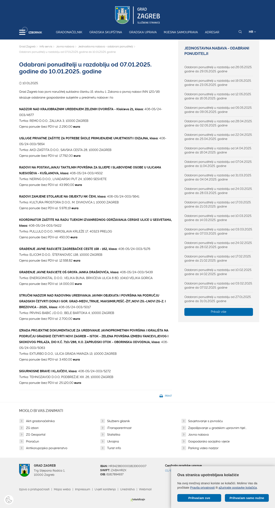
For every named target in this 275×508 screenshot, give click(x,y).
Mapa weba (62, 489)
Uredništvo (127, 489)
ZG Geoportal (35, 434)
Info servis (45, 46)
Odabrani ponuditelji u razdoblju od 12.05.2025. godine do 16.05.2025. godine (218, 96)
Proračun (32, 441)
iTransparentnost (119, 428)
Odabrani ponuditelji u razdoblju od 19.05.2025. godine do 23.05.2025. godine (218, 83)
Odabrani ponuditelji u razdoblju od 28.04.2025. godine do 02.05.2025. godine (218, 123)
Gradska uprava (143, 32)
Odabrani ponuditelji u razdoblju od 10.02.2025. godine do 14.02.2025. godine (218, 272)
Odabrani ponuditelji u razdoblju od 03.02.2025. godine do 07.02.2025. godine (218, 285)
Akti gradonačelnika (40, 421)
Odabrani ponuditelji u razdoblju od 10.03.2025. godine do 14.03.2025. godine (218, 218)
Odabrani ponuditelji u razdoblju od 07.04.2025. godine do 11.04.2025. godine (218, 164)
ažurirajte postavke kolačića (237, 487)
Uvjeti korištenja (105, 489)
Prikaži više (218, 312)
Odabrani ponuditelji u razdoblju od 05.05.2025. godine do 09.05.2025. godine (218, 110)
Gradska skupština (105, 32)
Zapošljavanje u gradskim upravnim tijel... (217, 428)
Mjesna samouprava (181, 32)
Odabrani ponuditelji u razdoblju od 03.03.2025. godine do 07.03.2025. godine (218, 231)
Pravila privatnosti (202, 487)
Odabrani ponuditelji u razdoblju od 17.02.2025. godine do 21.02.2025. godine (217, 258)
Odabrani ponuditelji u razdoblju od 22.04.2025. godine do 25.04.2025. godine (218, 137)
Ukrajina (113, 441)
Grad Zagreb (27, 46)
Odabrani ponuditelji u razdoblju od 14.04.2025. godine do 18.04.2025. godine (218, 150)
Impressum (82, 489)
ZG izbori (32, 428)
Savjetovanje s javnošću (205, 421)
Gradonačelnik (69, 32)
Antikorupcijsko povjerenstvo (46, 448)
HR (252, 32)
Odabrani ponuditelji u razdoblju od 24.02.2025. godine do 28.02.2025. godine (218, 245)
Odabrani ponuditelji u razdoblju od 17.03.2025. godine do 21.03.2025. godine (217, 204)
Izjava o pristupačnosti (34, 489)
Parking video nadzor (203, 448)
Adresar (212, 32)
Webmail (145, 489)
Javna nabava (65, 46)
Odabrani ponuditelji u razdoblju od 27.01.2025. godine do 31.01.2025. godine (217, 299)
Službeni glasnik (118, 421)
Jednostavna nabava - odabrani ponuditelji (105, 46)
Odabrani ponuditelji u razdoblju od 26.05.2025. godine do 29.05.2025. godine (218, 69)
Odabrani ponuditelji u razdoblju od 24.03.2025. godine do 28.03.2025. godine (218, 191)
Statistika (113, 434)
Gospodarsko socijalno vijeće (209, 441)
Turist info (114, 448)
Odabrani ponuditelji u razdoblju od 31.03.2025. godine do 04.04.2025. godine (218, 177)
